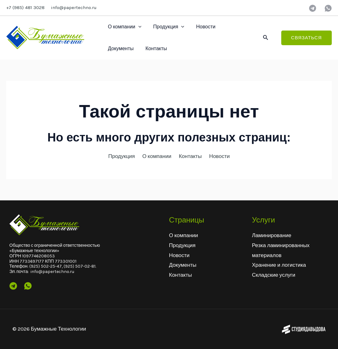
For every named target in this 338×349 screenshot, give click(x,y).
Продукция (165, 27)
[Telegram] (312, 8)
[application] (137, 27)
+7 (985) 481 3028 (25, 7)
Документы (233, 27)
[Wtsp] (28, 286)
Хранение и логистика (279, 265)
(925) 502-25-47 (45, 266)
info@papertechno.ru (74, 7)
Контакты (117, 48)
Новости (201, 27)
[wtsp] (328, 8)
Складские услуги (273, 275)
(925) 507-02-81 (79, 266)
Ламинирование (271, 235)
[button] (265, 38)
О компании (123, 27)
